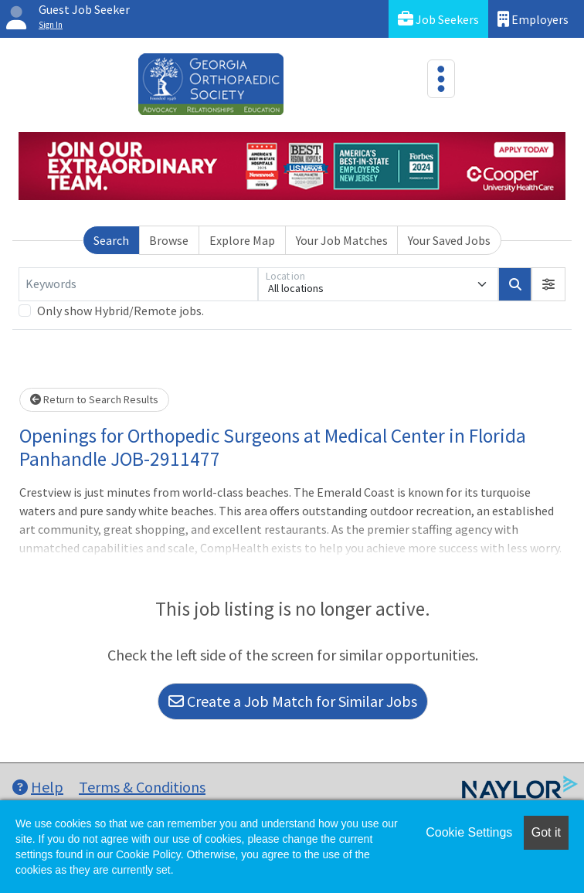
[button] (548, 284)
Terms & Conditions (142, 786)
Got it (546, 832)
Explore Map (242, 240)
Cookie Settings (469, 832)
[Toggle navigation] (441, 78)
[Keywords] (138, 284)
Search (111, 240)
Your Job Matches (342, 240)
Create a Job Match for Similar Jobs (292, 701)
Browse (168, 240)
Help (37, 786)
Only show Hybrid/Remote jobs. (120, 310)
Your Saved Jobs (449, 240)
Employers (533, 19)
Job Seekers (438, 19)
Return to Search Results (94, 399)
